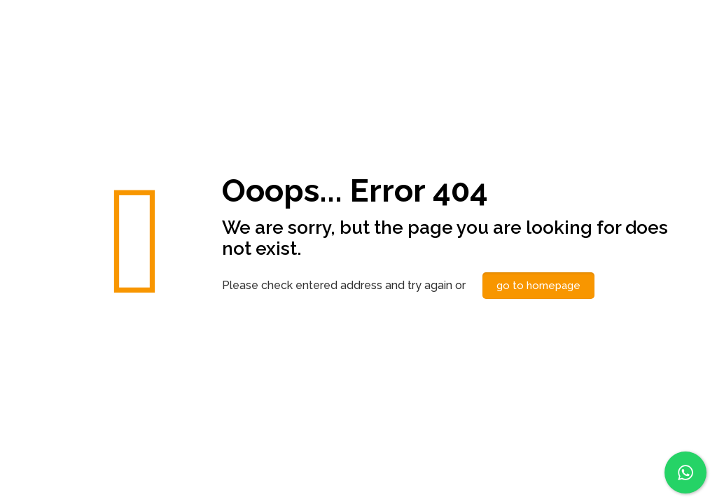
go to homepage (538, 285)
